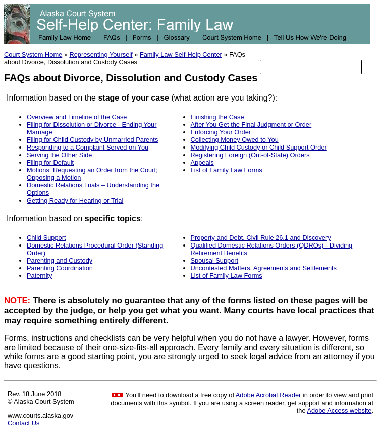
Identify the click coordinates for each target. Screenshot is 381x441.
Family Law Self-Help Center (181, 54)
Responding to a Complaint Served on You (87, 147)
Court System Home (33, 54)
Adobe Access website (339, 410)
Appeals (202, 162)
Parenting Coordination (60, 268)
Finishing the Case (217, 117)
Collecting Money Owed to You (235, 139)
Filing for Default (50, 162)
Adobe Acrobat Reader (268, 395)
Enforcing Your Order (221, 132)
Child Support (46, 237)
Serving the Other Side (59, 155)
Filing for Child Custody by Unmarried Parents (92, 139)
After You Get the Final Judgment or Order (251, 124)
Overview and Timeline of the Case (77, 117)
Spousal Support (215, 260)
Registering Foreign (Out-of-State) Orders (250, 155)
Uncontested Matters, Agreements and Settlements (264, 268)
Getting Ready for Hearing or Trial (75, 200)
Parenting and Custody (59, 260)
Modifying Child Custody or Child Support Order (259, 147)
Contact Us (23, 423)
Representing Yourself (100, 54)
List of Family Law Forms (226, 170)
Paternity (39, 275)
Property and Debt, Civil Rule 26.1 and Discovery (261, 237)
